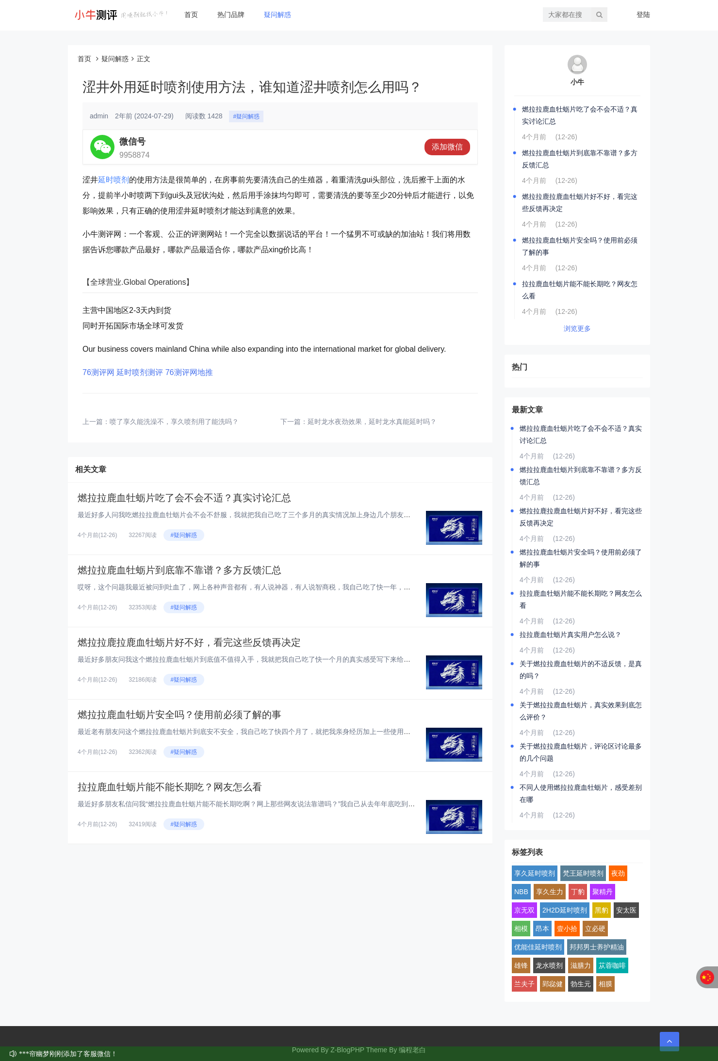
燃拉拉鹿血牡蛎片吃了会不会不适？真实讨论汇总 (184, 497)
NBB (521, 892)
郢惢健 (552, 984)
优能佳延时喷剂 (538, 947)
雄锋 (521, 965)
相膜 (605, 984)
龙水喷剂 (549, 965)
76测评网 (98, 372)
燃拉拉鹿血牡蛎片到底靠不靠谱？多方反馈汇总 (179, 570)
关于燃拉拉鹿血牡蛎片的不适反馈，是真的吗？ (581, 670)
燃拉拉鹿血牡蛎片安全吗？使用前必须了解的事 (179, 714)
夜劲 (618, 873)
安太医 (626, 910)
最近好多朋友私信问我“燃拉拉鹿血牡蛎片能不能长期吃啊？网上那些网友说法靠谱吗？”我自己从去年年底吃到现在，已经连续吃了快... (280, 804)
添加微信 (447, 147)
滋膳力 (581, 965)
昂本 (542, 928)
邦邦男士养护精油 (597, 947)
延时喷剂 (113, 180)
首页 (191, 14)
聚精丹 (602, 892)
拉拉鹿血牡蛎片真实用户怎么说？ (570, 634)
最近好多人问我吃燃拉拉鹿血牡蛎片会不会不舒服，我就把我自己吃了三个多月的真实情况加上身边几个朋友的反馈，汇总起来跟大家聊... (284, 515)
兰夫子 (524, 984)
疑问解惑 (277, 14)
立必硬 (595, 928)
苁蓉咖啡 (612, 965)
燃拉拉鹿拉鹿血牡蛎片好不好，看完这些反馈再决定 (189, 642)
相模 (521, 928)
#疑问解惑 (246, 116)
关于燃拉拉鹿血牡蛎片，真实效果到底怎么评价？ (581, 711)
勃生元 (581, 984)
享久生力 (549, 892)
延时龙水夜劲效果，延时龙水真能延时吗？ (372, 421)
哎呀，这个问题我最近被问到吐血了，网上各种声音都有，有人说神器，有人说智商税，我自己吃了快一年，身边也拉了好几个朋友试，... (284, 587)
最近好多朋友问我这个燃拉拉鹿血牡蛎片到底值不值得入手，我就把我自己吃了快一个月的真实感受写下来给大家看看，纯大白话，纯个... (284, 659)
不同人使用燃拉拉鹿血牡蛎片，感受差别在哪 (581, 793)
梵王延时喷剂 (583, 873)
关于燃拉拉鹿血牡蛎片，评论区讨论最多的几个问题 (581, 752)
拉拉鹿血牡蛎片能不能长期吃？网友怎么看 (170, 787)
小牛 (577, 82)
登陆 (643, 14)
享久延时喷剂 (534, 873)
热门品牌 (231, 14)
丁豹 (578, 892)
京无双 (524, 910)
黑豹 (601, 910)
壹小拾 (567, 928)
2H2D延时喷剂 (564, 910)
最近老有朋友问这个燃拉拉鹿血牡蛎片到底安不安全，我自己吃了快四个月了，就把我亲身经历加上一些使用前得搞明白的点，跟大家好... (284, 731)
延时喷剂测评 (139, 372)
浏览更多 (577, 328)
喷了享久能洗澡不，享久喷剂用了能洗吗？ (174, 421)
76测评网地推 (189, 372)
